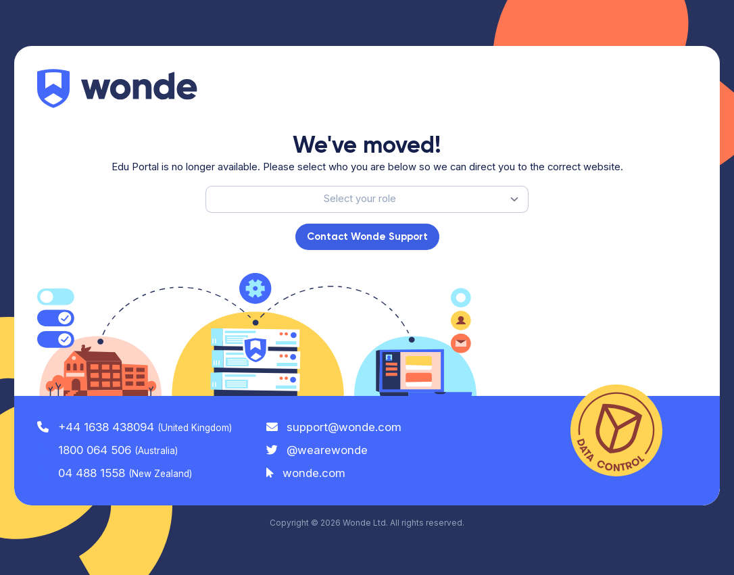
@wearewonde (317, 450)
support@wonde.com (334, 427)
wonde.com (306, 473)
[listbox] (367, 199)
